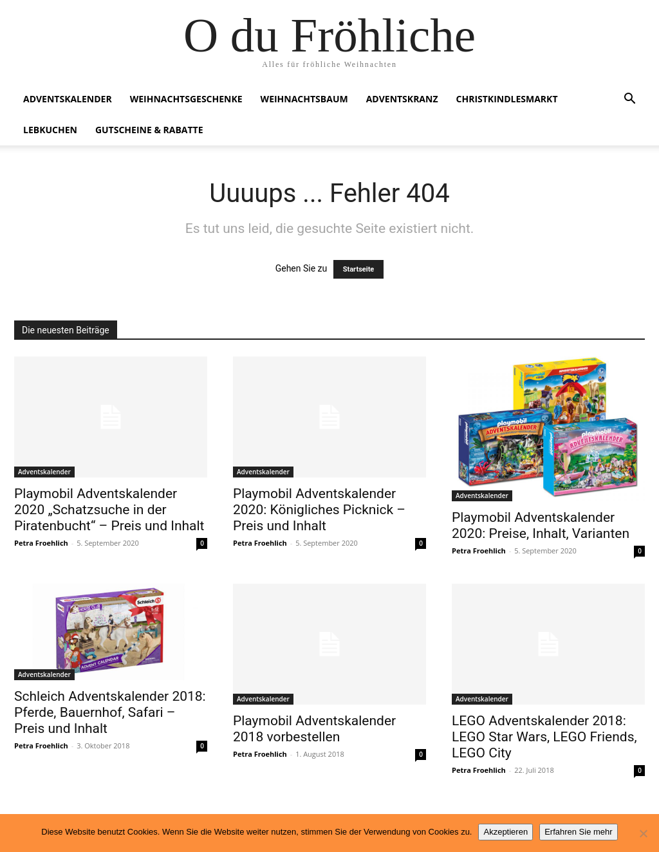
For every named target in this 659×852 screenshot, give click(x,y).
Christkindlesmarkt (507, 99)
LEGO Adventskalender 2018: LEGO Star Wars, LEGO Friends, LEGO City (544, 737)
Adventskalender (67, 99)
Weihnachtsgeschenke (186, 99)
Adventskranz (402, 99)
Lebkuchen (50, 130)
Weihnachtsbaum (304, 99)
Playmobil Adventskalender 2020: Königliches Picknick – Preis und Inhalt (319, 509)
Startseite (359, 269)
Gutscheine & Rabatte (149, 130)
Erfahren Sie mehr (578, 832)
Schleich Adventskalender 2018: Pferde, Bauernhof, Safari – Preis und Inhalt (110, 712)
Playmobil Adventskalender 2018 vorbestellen (314, 729)
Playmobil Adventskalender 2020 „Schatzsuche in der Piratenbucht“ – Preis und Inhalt (109, 509)
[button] (629, 100)
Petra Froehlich (41, 543)
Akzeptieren (505, 832)
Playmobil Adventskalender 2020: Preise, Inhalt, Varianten (540, 525)
